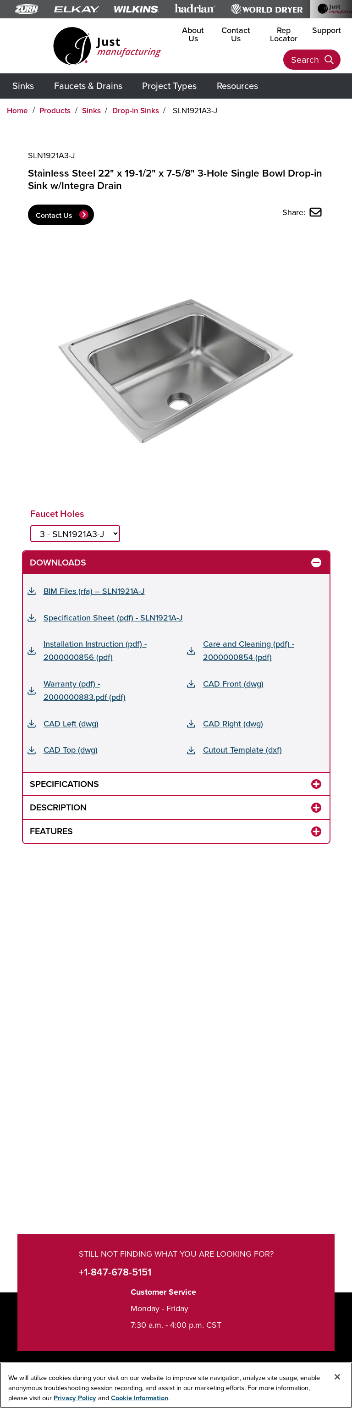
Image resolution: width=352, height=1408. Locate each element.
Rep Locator (283, 34)
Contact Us (235, 34)
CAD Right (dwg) (233, 723)
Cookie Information (139, 1397)
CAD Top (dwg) (71, 749)
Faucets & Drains (88, 85)
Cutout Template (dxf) (242, 749)
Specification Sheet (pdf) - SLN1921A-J (113, 617)
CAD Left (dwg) (71, 723)
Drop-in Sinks (135, 110)
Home (17, 110)
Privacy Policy (75, 1397)
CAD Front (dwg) (233, 683)
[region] (176, 1385)
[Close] (337, 1377)
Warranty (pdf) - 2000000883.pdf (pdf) (85, 690)
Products (55, 110)
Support (326, 30)
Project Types (169, 85)
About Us (193, 34)
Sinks (23, 85)
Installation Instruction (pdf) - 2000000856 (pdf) (95, 650)
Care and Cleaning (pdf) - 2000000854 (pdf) (248, 650)
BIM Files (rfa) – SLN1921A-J (94, 591)
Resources (237, 85)
